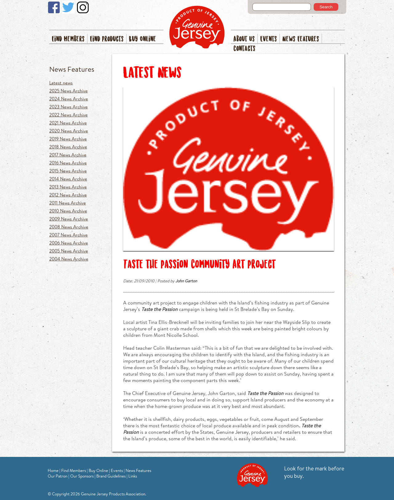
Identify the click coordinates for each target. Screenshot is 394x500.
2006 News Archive (68, 243)
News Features (300, 39)
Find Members (68, 39)
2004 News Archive (68, 259)
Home (53, 470)
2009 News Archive (68, 219)
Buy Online (142, 39)
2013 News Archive (68, 187)
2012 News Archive (68, 195)
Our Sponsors (82, 476)
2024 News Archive (68, 99)
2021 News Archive (68, 123)
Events (268, 39)
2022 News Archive (68, 115)
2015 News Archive (68, 171)
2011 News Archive (67, 203)
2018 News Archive (68, 147)
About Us (244, 39)
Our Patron (57, 476)
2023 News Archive (68, 107)
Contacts (244, 48)
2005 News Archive (68, 251)
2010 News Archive (68, 211)
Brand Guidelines (111, 476)
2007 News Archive (68, 235)
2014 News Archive (68, 179)
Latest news (61, 83)
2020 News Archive (68, 131)
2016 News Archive (68, 163)
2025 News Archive (68, 91)
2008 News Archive (68, 227)
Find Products (107, 39)
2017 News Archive (67, 155)
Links (132, 476)
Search (326, 7)
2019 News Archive (68, 139)
